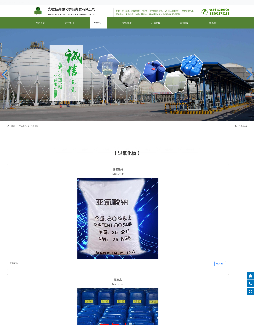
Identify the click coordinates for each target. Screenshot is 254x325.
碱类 (127, 153)
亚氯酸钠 (54, 178)
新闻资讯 (184, 23)
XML (221, 2)
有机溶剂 (169, 153)
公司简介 (36, 285)
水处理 (106, 153)
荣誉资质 (127, 23)
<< (120, 256)
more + (68, 231)
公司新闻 (74, 285)
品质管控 (36, 289)
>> (133, 256)
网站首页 (40, 23)
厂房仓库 (155, 23)
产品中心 (98, 23)
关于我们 (69, 23)
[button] (249, 75)
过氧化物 (59, 131)
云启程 (207, 321)
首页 (38, 131)
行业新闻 (74, 289)
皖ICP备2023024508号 (178, 321)
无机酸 (64, 153)
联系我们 (213, 2)
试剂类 (148, 153)
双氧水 (103, 178)
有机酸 (85, 153)
